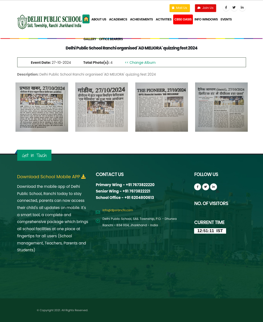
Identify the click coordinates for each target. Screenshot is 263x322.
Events (226, 19)
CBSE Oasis (183, 19)
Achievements (141, 19)
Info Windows (206, 19)
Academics (118, 19)
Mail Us (179, 7)
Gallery (90, 39)
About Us (98, 19)
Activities (163, 19)
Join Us (205, 8)
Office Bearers (111, 39)
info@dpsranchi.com (118, 210)
